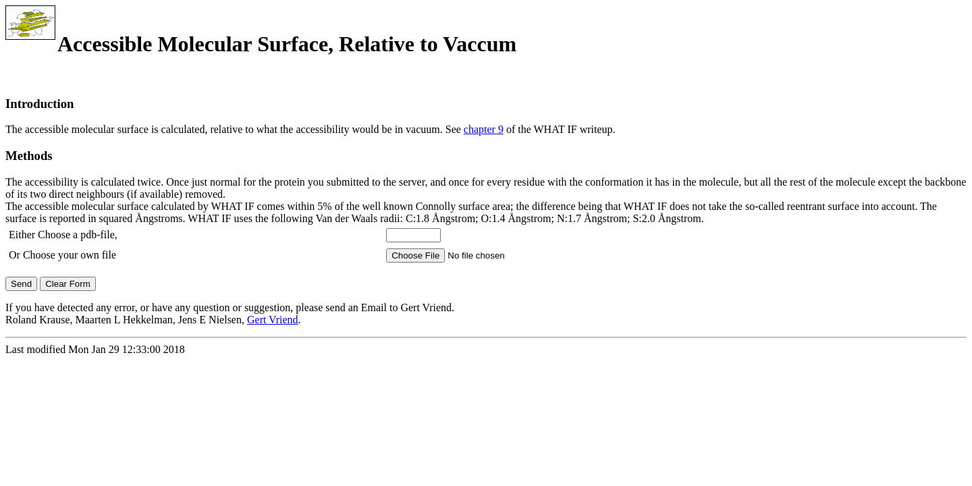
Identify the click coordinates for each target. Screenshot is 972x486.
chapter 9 (484, 129)
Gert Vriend (272, 319)
